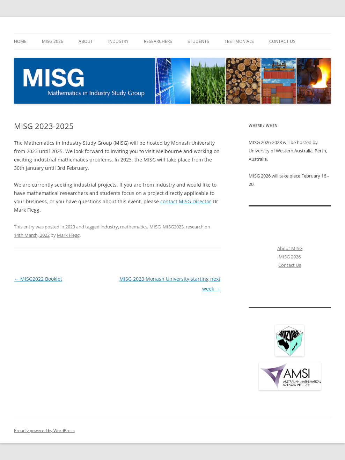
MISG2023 (173, 227)
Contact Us (282, 41)
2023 (70, 227)
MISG (155, 227)
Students (198, 41)
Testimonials (239, 41)
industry (109, 227)
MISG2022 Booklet (38, 279)
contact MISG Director (185, 201)
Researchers (158, 41)
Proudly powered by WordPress (44, 430)
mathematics (133, 227)
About (86, 41)
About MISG (289, 248)
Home (20, 41)
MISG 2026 (52, 41)
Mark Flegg (68, 235)
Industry (118, 41)
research (195, 227)
